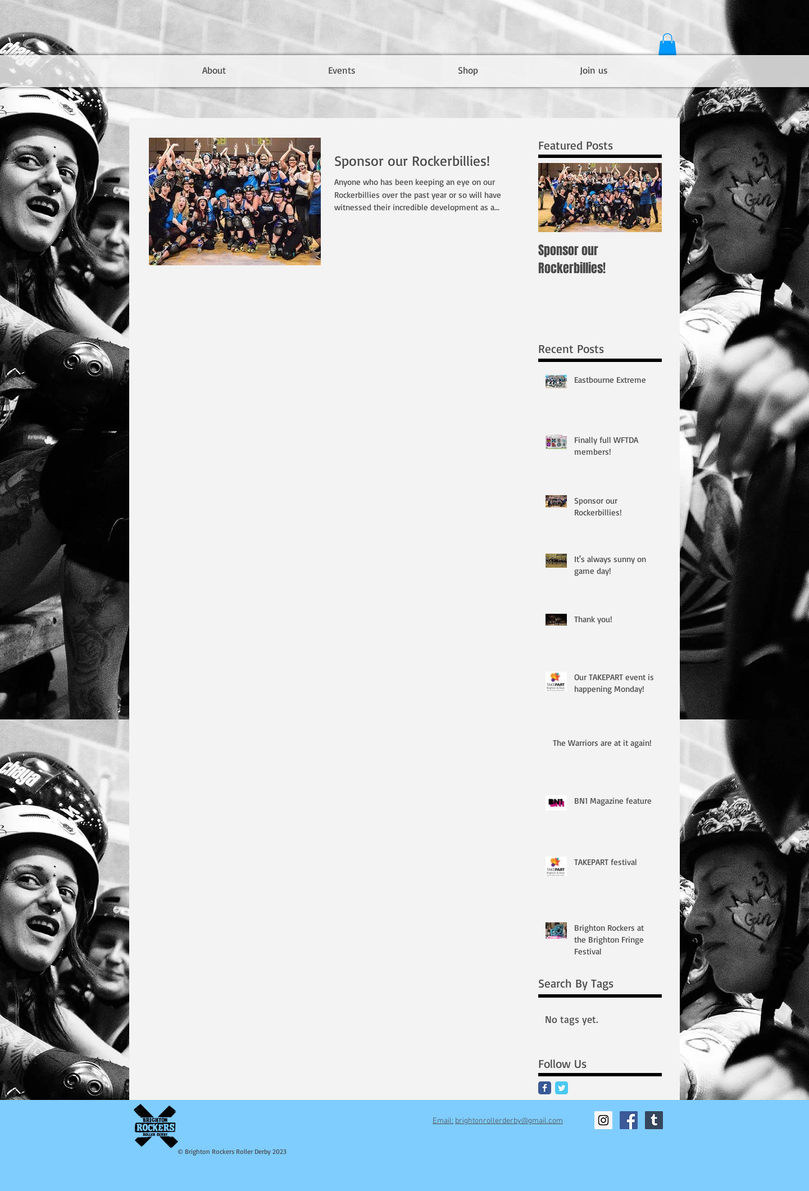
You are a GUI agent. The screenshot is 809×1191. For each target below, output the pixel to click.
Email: (443, 1121)
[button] (667, 44)
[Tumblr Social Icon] (654, 1120)
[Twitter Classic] (561, 1087)
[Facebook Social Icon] (629, 1120)
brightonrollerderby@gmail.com (509, 1121)
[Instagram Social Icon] (603, 1120)
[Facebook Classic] (544, 1087)
